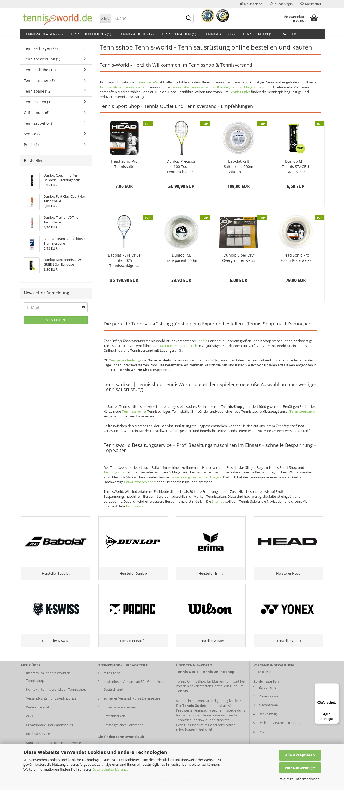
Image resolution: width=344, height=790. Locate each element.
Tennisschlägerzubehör (249, 87)
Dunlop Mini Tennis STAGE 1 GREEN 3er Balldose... (295, 166)
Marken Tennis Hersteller (179, 345)
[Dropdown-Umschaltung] (105, 18)
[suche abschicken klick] (189, 18)
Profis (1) (31, 144)
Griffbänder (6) (36, 112)
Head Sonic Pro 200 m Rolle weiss (295, 258)
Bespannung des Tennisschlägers (195, 477)
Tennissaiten (200, 87)
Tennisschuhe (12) (136, 34)
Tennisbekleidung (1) (90, 34)
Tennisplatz (134, 506)
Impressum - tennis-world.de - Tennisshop (49, 680)
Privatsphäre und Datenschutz (49, 728)
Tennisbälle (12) (219, 34)
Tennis (202, 340)
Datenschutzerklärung (109, 769)
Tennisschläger (111, 87)
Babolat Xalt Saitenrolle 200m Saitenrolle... (238, 166)
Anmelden (55, 320)
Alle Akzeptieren (300, 754)
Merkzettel (310, 4)
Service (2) (32, 133)
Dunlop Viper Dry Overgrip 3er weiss (238, 258)
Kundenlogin (281, 4)
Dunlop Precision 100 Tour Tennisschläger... (181, 166)
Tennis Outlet (239, 91)
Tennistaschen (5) (178, 34)
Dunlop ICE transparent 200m (181, 258)
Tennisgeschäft (115, 472)
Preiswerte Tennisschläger (196, 713)
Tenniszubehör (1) (39, 123)
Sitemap (218, 501)
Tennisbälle (180, 87)
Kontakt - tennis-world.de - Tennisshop (56, 692)
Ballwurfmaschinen (139, 481)
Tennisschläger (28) (43, 34)
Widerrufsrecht (37, 710)
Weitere (290, 34)
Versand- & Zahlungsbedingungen (52, 701)
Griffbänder (220, 87)
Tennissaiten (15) (259, 34)
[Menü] (336, 686)
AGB (29, 719)
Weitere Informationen (300, 778)
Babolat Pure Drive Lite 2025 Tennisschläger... (124, 260)
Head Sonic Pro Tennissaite (124, 164)
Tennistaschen (135, 87)
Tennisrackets (218, 723)
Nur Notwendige (300, 767)
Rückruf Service (38, 736)
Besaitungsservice (190, 728)
